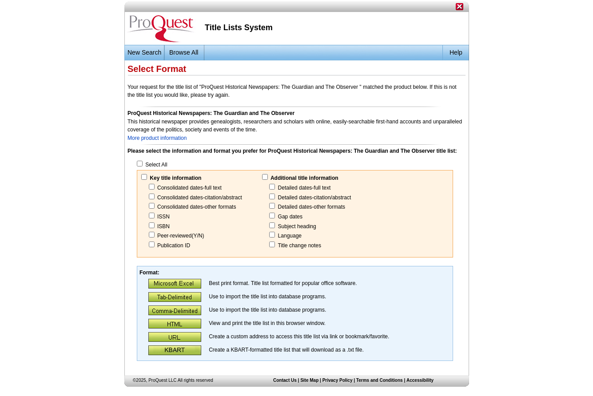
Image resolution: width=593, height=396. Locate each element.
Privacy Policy (337, 380)
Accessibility (420, 380)
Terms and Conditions (379, 380)
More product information (157, 138)
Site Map (309, 380)
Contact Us (285, 380)
